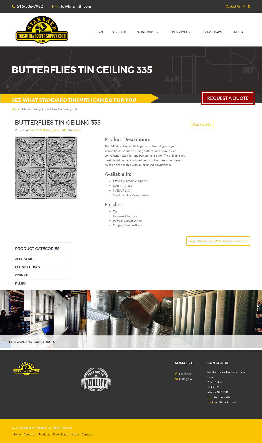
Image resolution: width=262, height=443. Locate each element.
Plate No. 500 (202, 124)
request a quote (228, 98)
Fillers (20, 283)
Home (99, 32)
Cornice (21, 275)
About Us (119, 32)
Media (238, 32)
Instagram (183, 379)
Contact (87, 434)
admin (77, 130)
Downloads (213, 32)
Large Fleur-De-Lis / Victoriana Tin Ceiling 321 (218, 241)
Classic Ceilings (27, 267)
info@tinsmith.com (71, 6)
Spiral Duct (146, 32)
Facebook (183, 374)
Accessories (24, 259)
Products (179, 32)
